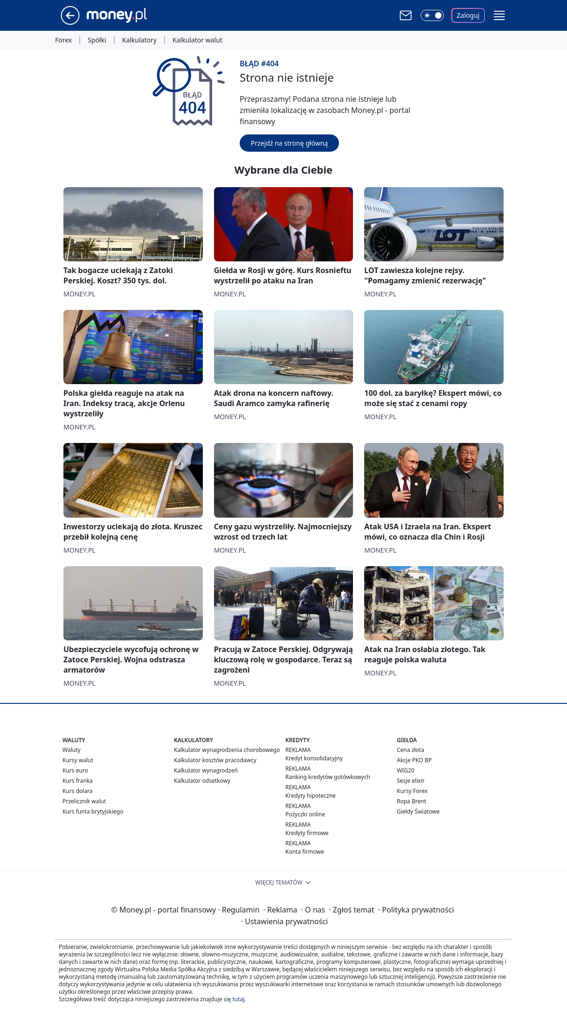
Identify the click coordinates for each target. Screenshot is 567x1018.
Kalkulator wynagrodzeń (206, 770)
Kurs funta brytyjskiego (92, 811)
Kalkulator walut (197, 40)
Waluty (71, 750)
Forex (63, 40)
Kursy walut (77, 760)
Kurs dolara (77, 791)
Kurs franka (77, 781)
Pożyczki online (305, 814)
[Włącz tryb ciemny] (432, 15)
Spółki (97, 40)
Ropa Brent (411, 801)
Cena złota (410, 750)
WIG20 (406, 770)
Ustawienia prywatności (284, 921)
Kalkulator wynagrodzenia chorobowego (227, 750)
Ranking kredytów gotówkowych (327, 777)
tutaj (238, 999)
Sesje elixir (410, 781)
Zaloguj (468, 15)
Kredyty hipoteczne (310, 796)
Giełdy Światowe (418, 811)
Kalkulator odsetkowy (202, 781)
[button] (499, 15)
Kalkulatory (139, 40)
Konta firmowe (304, 852)
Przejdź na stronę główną (289, 143)
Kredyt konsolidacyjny (314, 758)
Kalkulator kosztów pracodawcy (215, 760)
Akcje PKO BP (414, 760)
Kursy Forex (412, 791)
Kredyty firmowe (307, 833)
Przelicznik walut (84, 801)
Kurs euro (75, 770)
